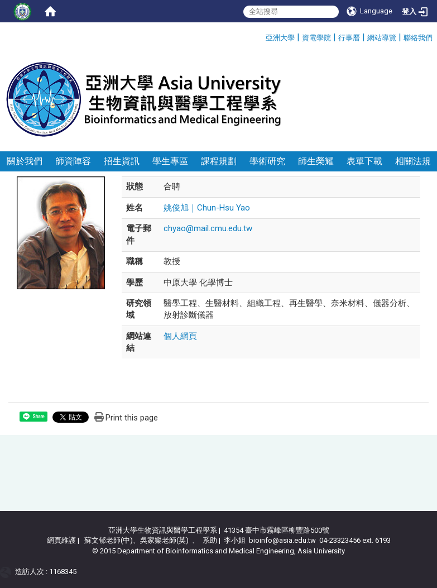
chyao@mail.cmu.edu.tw (208, 228)
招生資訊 (122, 161)
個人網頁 (180, 336)
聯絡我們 (418, 38)
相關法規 (413, 161)
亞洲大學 (280, 38)
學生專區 (170, 161)
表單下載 (364, 161)
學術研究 (267, 161)
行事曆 (349, 38)
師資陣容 (73, 161)
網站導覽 (381, 38)
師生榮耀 (316, 161)
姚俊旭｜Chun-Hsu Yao (207, 208)
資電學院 (316, 38)
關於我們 (24, 161)
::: (261, 36)
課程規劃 (219, 161)
